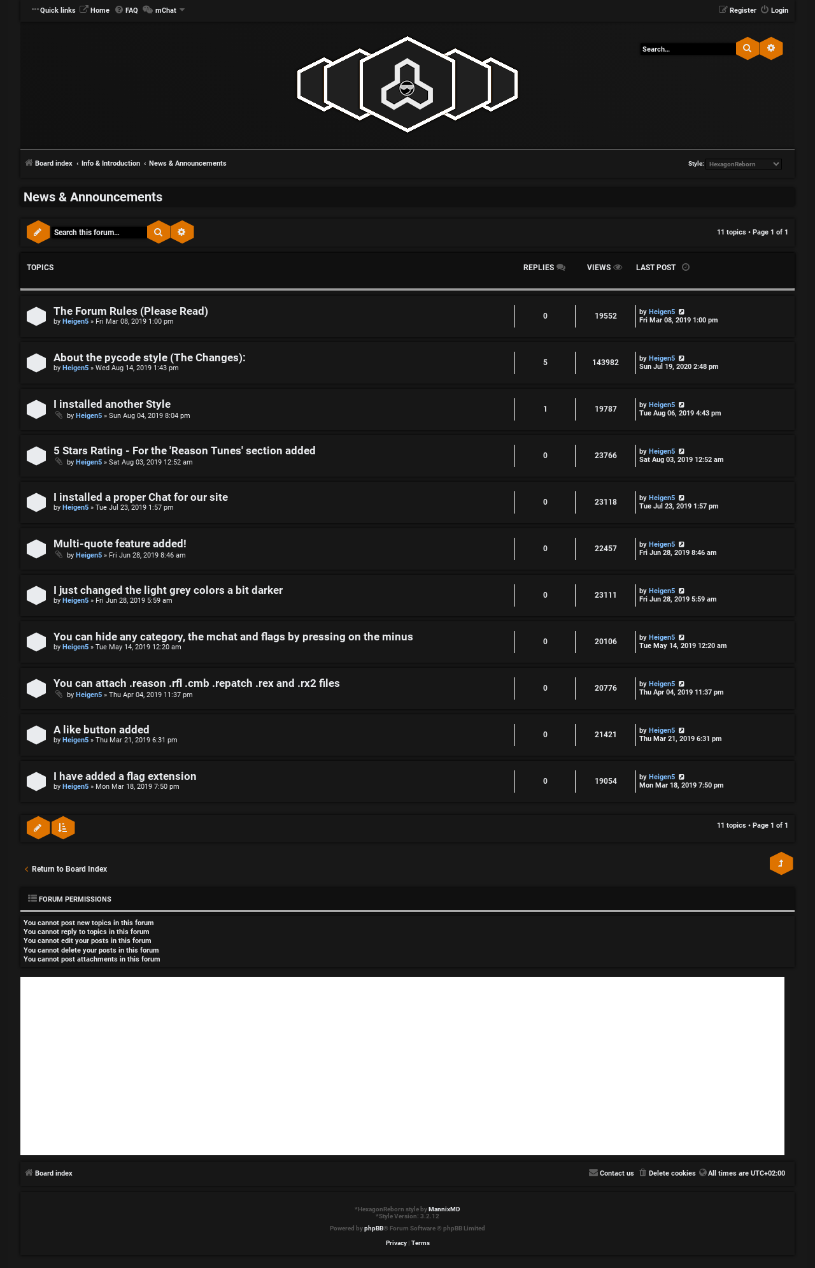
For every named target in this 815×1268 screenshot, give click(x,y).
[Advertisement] (402, 1066)
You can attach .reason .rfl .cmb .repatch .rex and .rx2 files (196, 683)
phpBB (373, 1228)
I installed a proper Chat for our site (140, 497)
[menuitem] (94, 10)
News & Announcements (93, 197)
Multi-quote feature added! (120, 544)
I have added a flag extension (125, 776)
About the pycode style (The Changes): (149, 358)
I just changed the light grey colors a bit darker (168, 590)
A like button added (101, 730)
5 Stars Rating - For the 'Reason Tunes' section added (184, 451)
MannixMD (444, 1209)
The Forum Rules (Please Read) (130, 311)
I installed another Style (112, 404)
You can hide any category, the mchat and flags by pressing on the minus (233, 637)
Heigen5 (75, 321)
